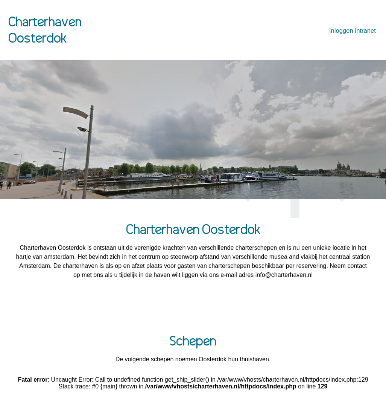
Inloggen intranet (352, 30)
